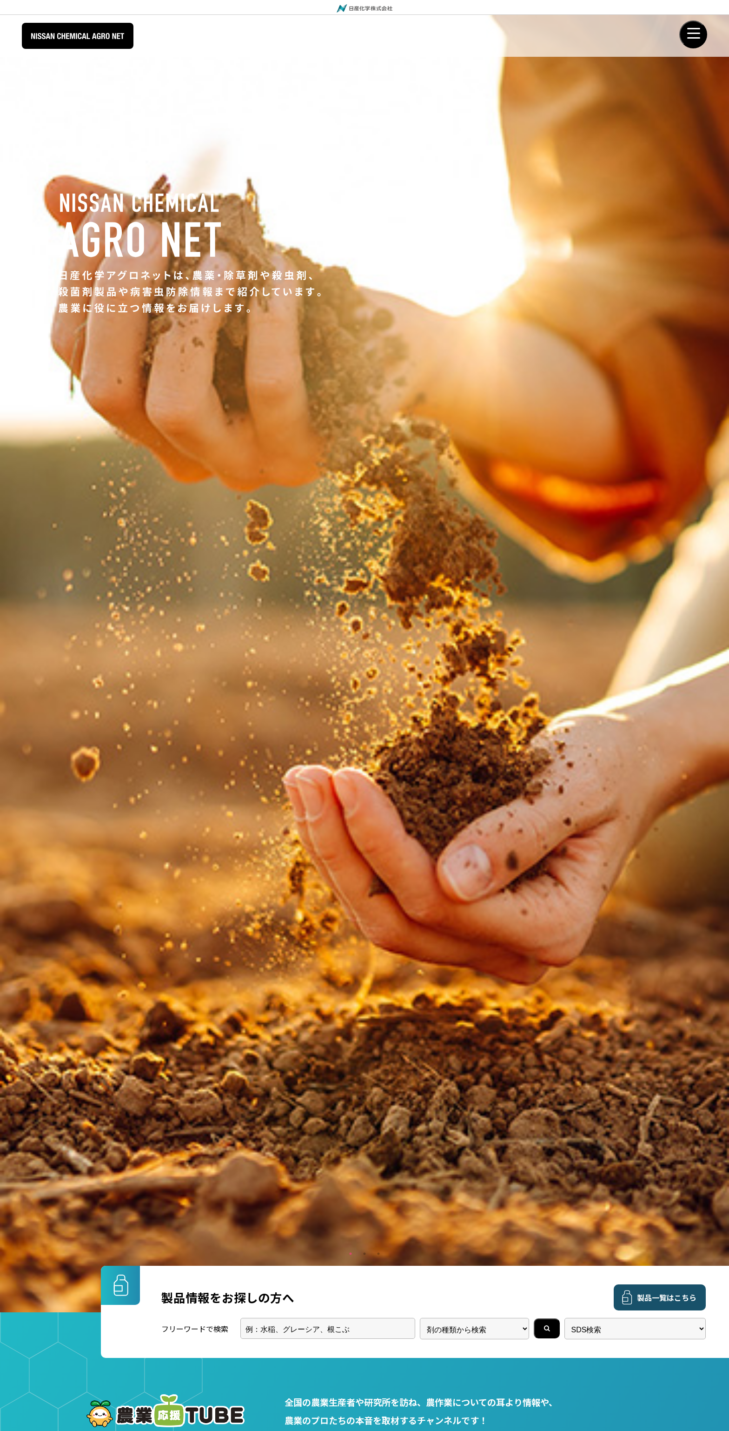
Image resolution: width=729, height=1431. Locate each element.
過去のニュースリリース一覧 (584, 517)
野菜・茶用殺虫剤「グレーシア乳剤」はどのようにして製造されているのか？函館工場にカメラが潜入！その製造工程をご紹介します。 (191, 410)
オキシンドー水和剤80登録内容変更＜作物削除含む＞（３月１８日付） (271, 628)
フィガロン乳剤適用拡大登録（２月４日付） (226, 689)
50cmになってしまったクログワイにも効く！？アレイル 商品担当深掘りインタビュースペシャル (536, 410)
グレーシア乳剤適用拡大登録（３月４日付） (226, 659)
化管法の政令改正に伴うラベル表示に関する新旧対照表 (245, 568)
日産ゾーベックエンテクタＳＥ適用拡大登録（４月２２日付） (256, 598)
